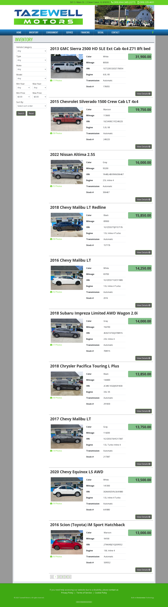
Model (19, 74)
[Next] (69, 577)
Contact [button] (115, 32)
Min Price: (20, 93)
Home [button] (18, 32)
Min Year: (20, 83)
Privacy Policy (67, 592)
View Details (143, 93)
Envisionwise (141, 598)
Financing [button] (85, 32)
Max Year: (37, 83)
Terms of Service (84, 592)
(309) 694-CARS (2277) (123, 2)
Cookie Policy (101, 592)
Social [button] (101, 32)
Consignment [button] (52, 32)
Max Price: (37, 93)
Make (18, 65)
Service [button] (69, 32)
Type (18, 56)
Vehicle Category (24, 47)
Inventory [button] (33, 32)
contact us (113, 589)
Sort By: (19, 102)
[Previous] (52, 577)
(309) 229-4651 (146, 2)
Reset (31, 113)
